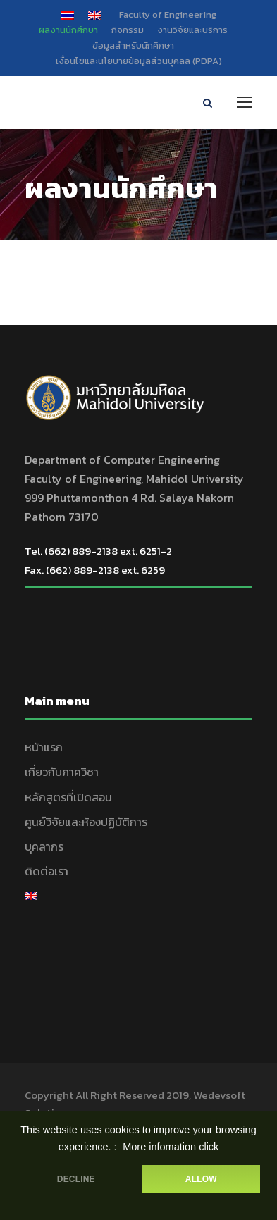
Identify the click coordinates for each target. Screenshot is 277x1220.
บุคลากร (44, 846)
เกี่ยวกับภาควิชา (62, 771)
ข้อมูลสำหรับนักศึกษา (133, 45)
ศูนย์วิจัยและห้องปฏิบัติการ (86, 821)
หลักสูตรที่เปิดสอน (68, 797)
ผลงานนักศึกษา (68, 30)
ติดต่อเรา (46, 871)
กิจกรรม (127, 30)
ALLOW (201, 1179)
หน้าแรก (44, 747)
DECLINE (76, 1179)
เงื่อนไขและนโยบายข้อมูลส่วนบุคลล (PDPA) (139, 61)
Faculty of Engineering (167, 14)
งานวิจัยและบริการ (192, 30)
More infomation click (170, 1146)
